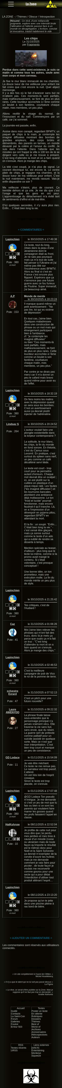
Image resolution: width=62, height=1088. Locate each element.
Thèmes (22, 16)
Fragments (33, 44)
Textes (41, 1008)
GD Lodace (13, 757)
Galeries (15, 1021)
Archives (36, 1029)
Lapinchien (13, 239)
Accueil (20, 1008)
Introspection (47, 16)
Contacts (15, 1013)
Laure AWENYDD (12, 711)
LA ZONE (7, 16)
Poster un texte (40, 1011)
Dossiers (36, 1019)
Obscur (33, 16)
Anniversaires (39, 1032)
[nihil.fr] (35, 1047)
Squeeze (36, 1055)
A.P (12, 296)
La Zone (31, 4)
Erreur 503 (16, 1026)
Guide (14, 1011)
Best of (35, 1024)
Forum (14, 1019)
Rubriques (37, 1016)
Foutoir (14, 1024)
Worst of (36, 1026)
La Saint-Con (18, 1016)
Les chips (31, 38)
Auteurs (36, 1037)
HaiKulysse (12, 824)
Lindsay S (12, 424)
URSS (14, 1050)
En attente (37, 1013)
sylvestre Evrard (12, 692)
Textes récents (18, 1047)
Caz (12, 624)
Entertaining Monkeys (38, 1051)
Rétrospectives (39, 1034)
